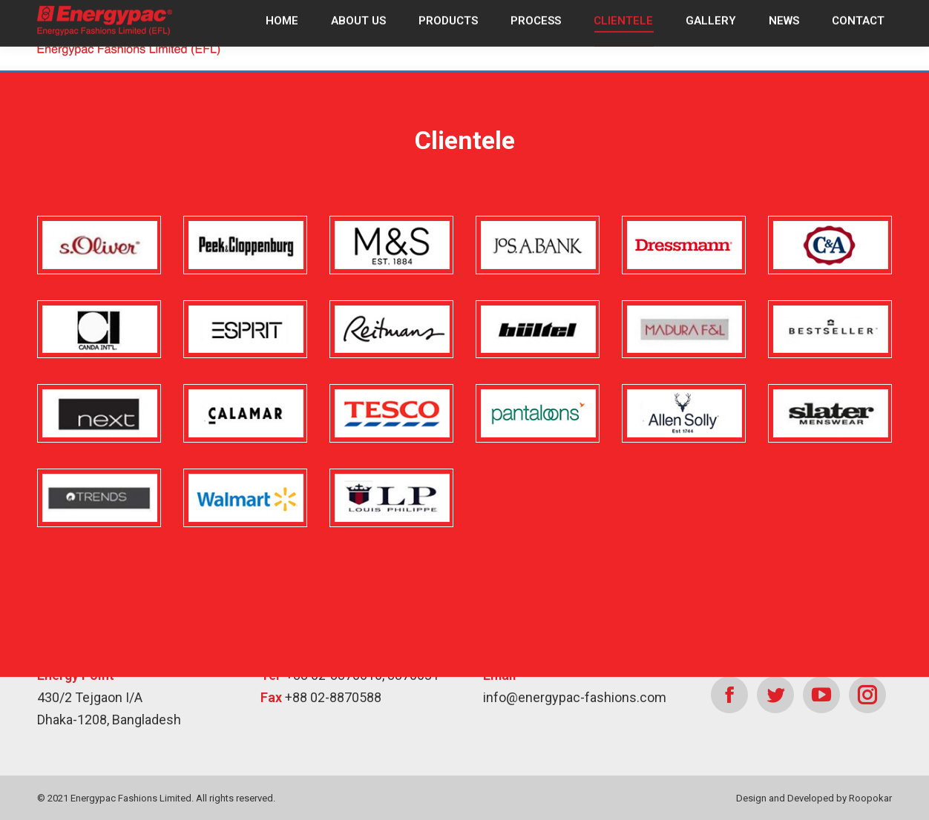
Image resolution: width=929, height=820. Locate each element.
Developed (810, 798)
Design (751, 798)
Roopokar (870, 798)
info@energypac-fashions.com (574, 697)
